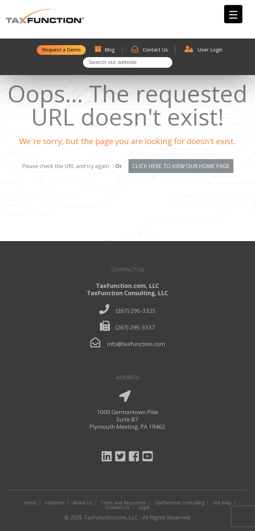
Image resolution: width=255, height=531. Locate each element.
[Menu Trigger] (233, 14)
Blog (105, 49)
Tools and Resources (123, 502)
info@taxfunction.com (136, 344)
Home (30, 502)
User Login (203, 49)
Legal (143, 507)
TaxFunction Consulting (179, 502)
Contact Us (149, 49)
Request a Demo (61, 49)
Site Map (221, 502)
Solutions (55, 502)
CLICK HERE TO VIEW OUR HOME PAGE (180, 166)
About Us (83, 502)
